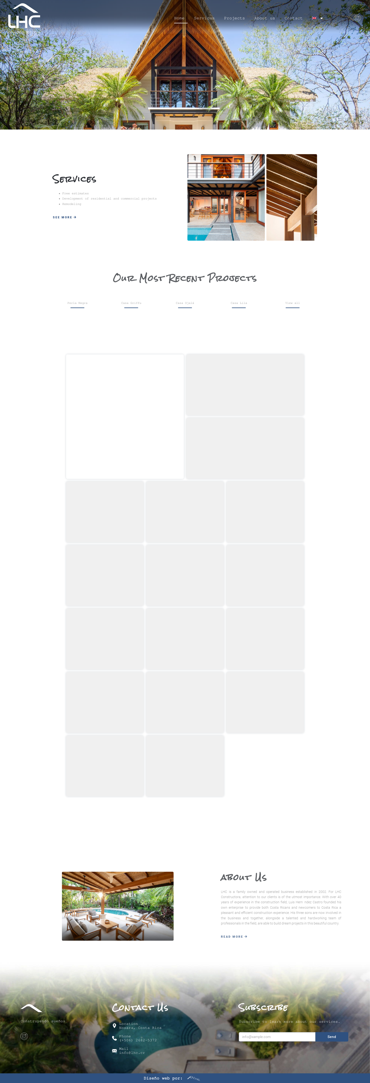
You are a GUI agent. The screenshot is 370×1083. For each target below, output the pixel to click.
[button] (65, 217)
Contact (294, 18)
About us (264, 18)
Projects (234, 18)
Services (204, 18)
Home (179, 18)
